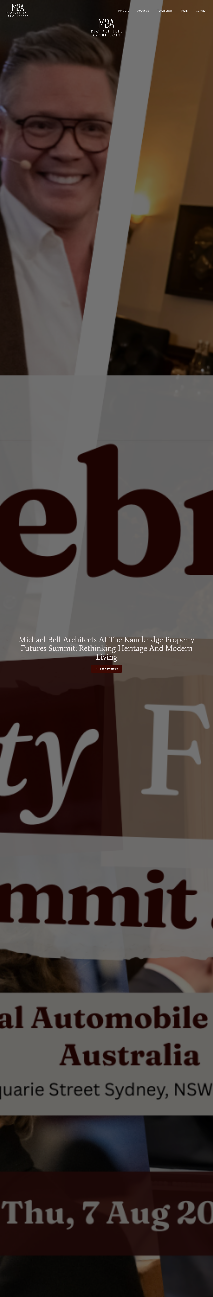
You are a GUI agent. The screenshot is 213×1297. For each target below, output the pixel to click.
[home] (18, 10)
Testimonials (164, 10)
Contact (201, 10)
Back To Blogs (109, 668)
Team (184, 10)
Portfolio (123, 10)
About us (143, 10)
